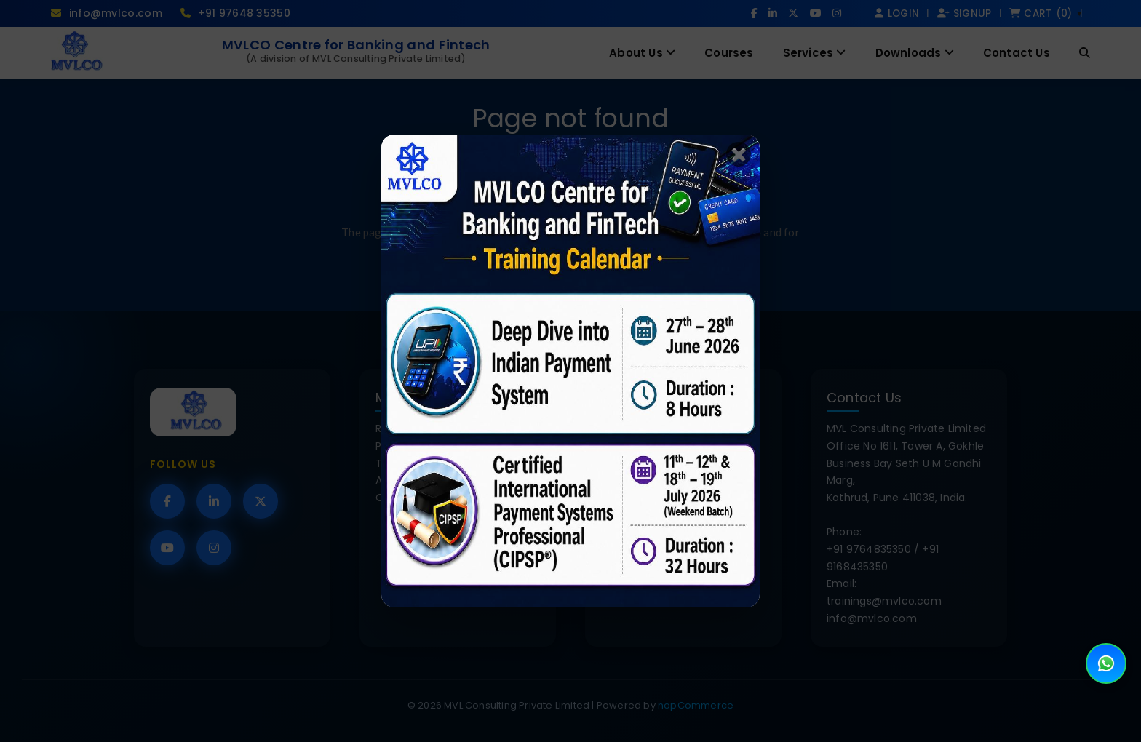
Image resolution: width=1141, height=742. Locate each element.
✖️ (739, 154)
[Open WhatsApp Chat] (1106, 663)
